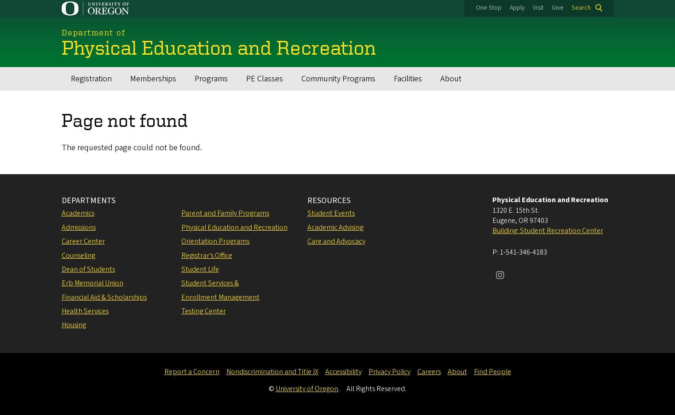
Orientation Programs (215, 241)
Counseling (78, 255)
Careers (429, 372)
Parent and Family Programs (225, 213)
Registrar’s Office (206, 255)
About (451, 79)
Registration (91, 79)
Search (581, 7)
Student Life (200, 269)
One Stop (489, 7)
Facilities (408, 79)
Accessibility (343, 372)
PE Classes (264, 79)
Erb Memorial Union (92, 283)
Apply (517, 7)
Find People (492, 372)
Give (558, 7)
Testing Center (203, 311)
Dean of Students (88, 269)
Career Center (83, 241)
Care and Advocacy (336, 241)
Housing (74, 325)
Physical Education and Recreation (234, 227)
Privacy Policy (389, 372)
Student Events (331, 213)
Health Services (85, 311)
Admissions (79, 227)
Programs (211, 79)
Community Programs (338, 79)
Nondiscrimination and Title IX (272, 372)
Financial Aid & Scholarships (104, 297)
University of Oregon (307, 389)
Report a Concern (191, 372)
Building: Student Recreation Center (547, 231)
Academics (78, 213)
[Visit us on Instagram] (500, 276)
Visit (538, 7)
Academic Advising (335, 227)
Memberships (153, 79)
